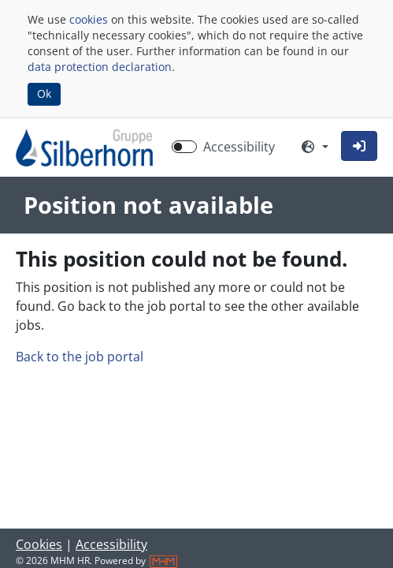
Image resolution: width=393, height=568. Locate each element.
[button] (359, 146)
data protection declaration (100, 66)
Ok (44, 93)
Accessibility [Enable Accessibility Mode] (239, 146)
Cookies (39, 544)
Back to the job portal (79, 356)
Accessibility (111, 544)
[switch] (184, 146)
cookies (88, 19)
